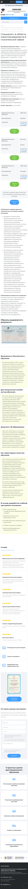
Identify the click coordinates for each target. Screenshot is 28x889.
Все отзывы (3, 550)
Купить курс (14, 131)
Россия (13, 1)
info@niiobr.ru (7, 884)
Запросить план (14, 202)
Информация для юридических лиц (13, 665)
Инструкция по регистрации (16, 647)
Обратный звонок (14, 18)
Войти (25, 1)
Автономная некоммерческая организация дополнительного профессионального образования (14, 871)
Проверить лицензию (14, 699)
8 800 (7, 15)
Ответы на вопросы (13, 656)
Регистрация (19, 1)
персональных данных (10, 751)
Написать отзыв (10, 550)
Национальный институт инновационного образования (16, 10)
